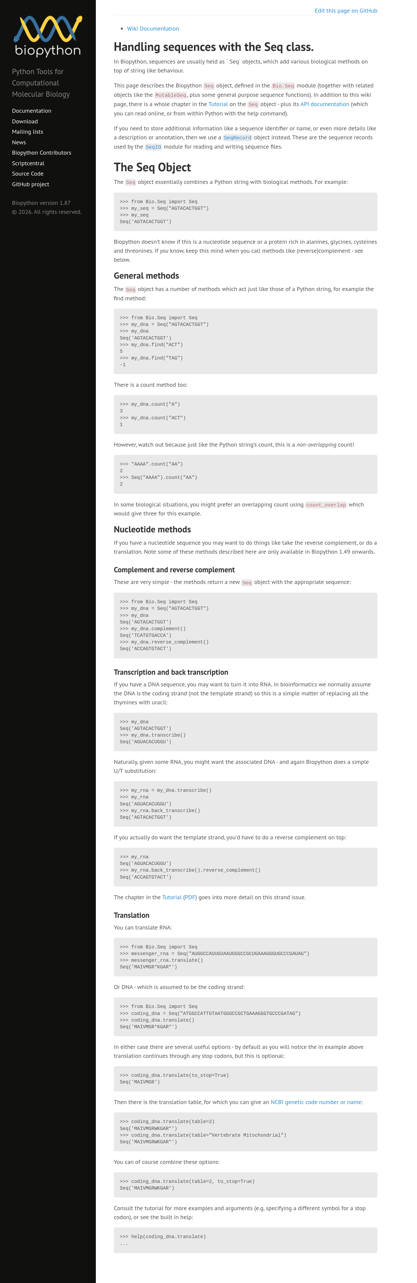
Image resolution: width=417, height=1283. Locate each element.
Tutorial (218, 104)
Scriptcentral (28, 163)
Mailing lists (27, 131)
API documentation (325, 104)
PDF (190, 897)
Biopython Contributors (41, 152)
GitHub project (30, 184)
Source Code (28, 173)
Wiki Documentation (153, 28)
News (19, 142)
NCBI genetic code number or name (316, 1102)
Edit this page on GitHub (346, 10)
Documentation (31, 110)
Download (25, 121)
